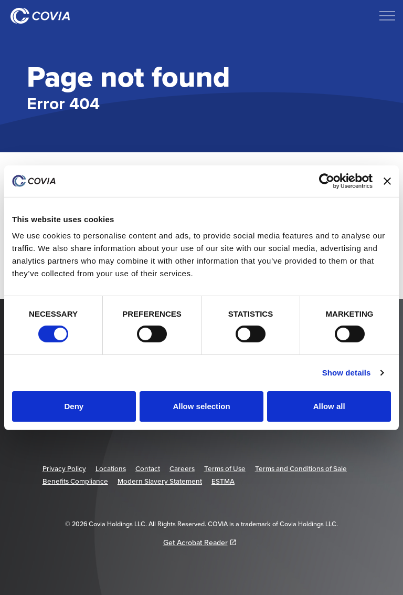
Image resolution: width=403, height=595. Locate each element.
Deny (73, 406)
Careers (182, 468)
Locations (111, 468)
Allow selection (201, 406)
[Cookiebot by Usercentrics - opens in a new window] (327, 181)
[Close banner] (387, 180)
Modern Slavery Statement (160, 481)
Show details (346, 372)
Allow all (329, 406)
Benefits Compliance (75, 481)
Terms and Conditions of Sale (301, 468)
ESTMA (223, 481)
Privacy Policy (64, 468)
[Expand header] (387, 16)
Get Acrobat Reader (199, 542)
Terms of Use (225, 468)
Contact (147, 468)
